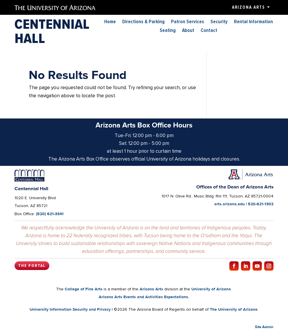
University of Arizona (211, 289)
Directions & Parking (143, 22)
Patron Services (187, 22)
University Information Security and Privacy (70, 309)
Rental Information (253, 22)
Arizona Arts (248, 7)
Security (219, 22)
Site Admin (264, 327)
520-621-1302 (260, 204)
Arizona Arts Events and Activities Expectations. (144, 296)
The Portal (32, 265)
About (188, 30)
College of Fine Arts (83, 289)
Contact (209, 30)
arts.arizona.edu (229, 204)
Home (110, 22)
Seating (168, 30)
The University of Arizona (234, 309)
